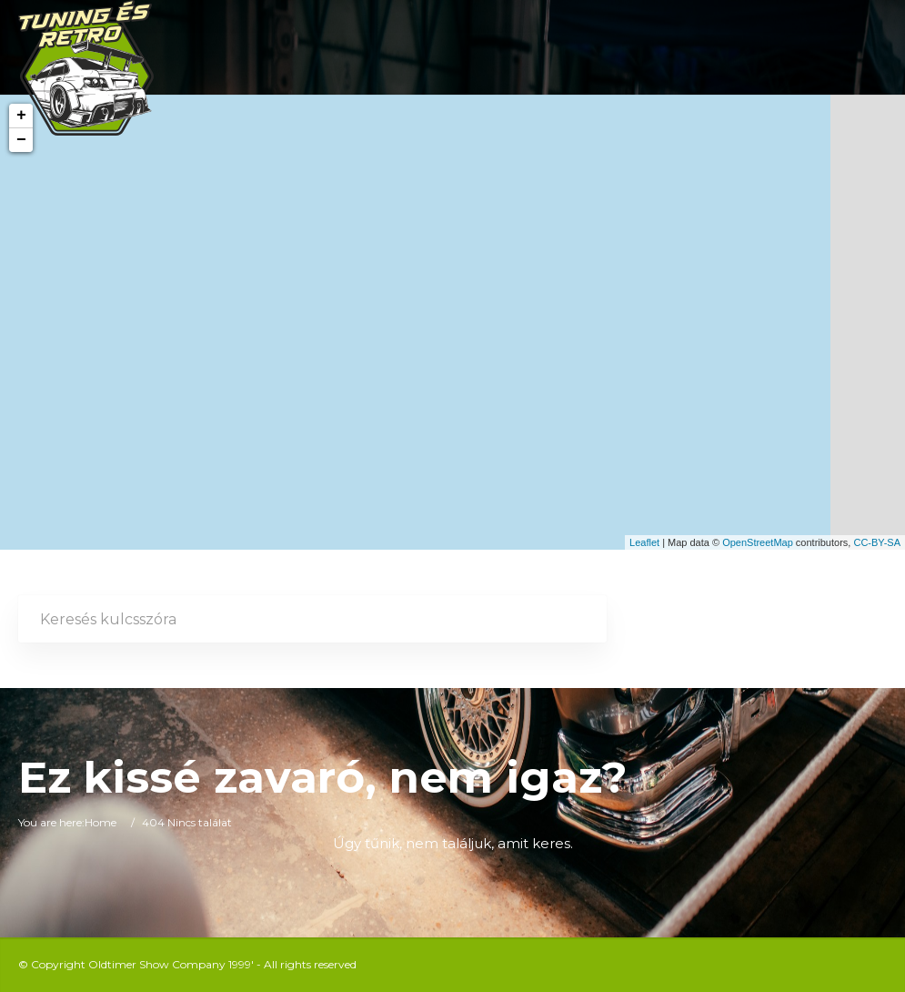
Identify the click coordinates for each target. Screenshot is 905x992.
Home (100, 822)
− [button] (21, 140)
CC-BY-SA (876, 542)
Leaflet (644, 542)
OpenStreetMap (757, 542)
